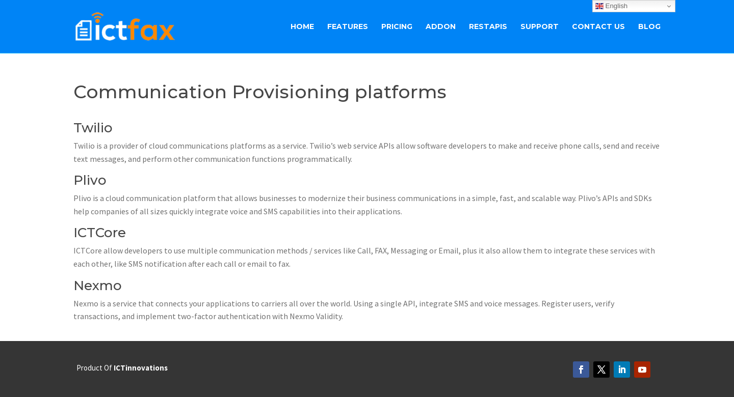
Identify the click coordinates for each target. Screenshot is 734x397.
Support (539, 27)
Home (302, 27)
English (611, 6)
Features (347, 27)
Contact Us (598, 27)
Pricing (396, 27)
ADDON (441, 27)
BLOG (649, 27)
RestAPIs (488, 27)
